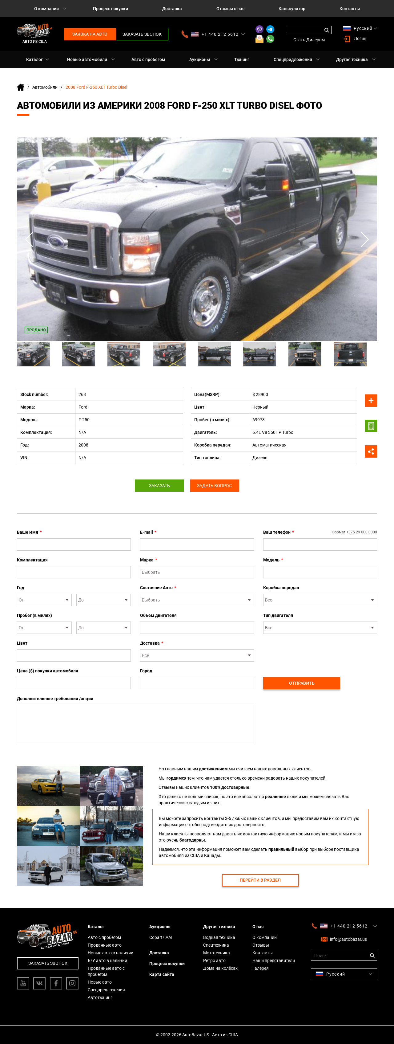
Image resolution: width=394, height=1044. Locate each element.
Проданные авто (105, 945)
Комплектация (32, 559)
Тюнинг (241, 59)
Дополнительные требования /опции (55, 698)
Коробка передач (281, 587)
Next (364, 239)
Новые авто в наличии (110, 952)
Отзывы (260, 945)
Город (146, 670)
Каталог (34, 59)
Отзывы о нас (230, 8)
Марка (148, 560)
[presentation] (310, 652)
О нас (257, 926)
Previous (29, 239)
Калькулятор (292, 8)
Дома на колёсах (220, 968)
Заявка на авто (89, 34)
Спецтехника (216, 945)
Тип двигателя (278, 615)
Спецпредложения (293, 59)
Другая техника (352, 59)
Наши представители (273, 960)
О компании (46, 8)
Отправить (302, 683)
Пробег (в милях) (34, 615)
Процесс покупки (110, 8)
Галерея (260, 968)
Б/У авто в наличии (107, 960)
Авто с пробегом (148, 59)
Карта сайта (161, 974)
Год (20, 587)
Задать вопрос (214, 485)
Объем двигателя (158, 615)
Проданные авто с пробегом (106, 971)
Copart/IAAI (160, 937)
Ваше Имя (29, 532)
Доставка (172, 8)
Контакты (350, 8)
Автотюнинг (100, 997)
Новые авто (100, 982)
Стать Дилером (309, 39)
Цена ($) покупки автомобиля (47, 670)
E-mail (148, 532)
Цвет (22, 643)
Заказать (159, 485)
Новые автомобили (87, 59)
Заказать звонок (142, 34)
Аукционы (199, 59)
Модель (273, 560)
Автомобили (45, 87)
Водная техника (219, 937)
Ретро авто (214, 960)
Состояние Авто (158, 588)
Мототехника (216, 952)
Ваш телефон (320, 532)
